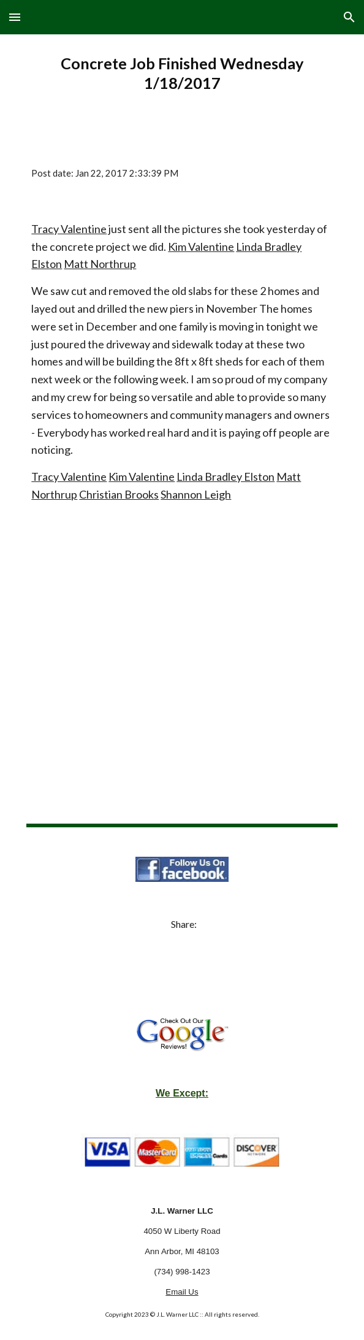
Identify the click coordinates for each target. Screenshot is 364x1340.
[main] (181, 73)
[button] (14, 17)
